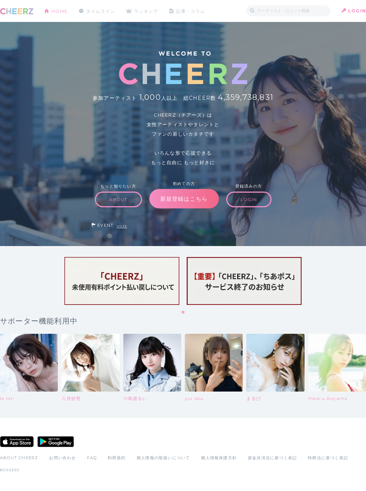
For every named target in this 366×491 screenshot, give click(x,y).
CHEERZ (16, 11)
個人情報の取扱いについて (163, 457)
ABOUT (118, 199)
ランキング (147, 11)
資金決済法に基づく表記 (272, 457)
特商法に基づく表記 (328, 457)
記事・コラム (191, 11)
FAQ (92, 457)
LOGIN (357, 11)
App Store (17, 441)
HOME (60, 11)
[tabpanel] (121, 281)
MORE (121, 226)
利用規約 (117, 457)
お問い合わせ (62, 457)
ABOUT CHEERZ (19, 457)
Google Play (55, 441)
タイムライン (100, 11)
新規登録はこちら (184, 198)
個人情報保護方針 (219, 457)
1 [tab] (183, 312)
